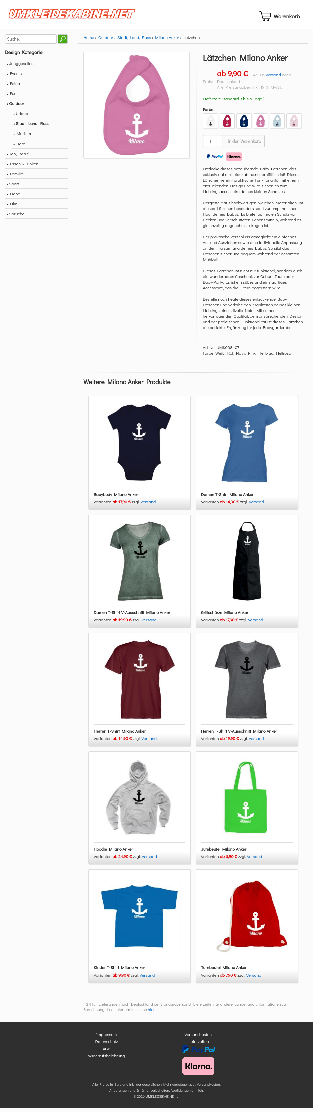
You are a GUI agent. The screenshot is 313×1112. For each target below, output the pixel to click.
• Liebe (13, 197)
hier (151, 1013)
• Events (14, 77)
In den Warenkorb (244, 145)
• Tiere (19, 147)
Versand (273, 78)
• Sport (13, 187)
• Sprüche (15, 217)
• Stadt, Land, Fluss (31, 127)
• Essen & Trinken (22, 167)
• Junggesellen (20, 67)
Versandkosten (198, 1038)
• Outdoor (15, 107)
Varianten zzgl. (117, 505)
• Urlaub (20, 117)
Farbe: (209, 113)
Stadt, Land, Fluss (134, 41)
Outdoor (105, 41)
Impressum (106, 1038)
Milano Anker (167, 41)
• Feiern (14, 87)
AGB (106, 1052)
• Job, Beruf (17, 157)
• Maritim (22, 137)
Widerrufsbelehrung (106, 1060)
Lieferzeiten (198, 1045)
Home (88, 41)
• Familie (15, 177)
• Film (12, 207)
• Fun (12, 97)
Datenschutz (106, 1045)
